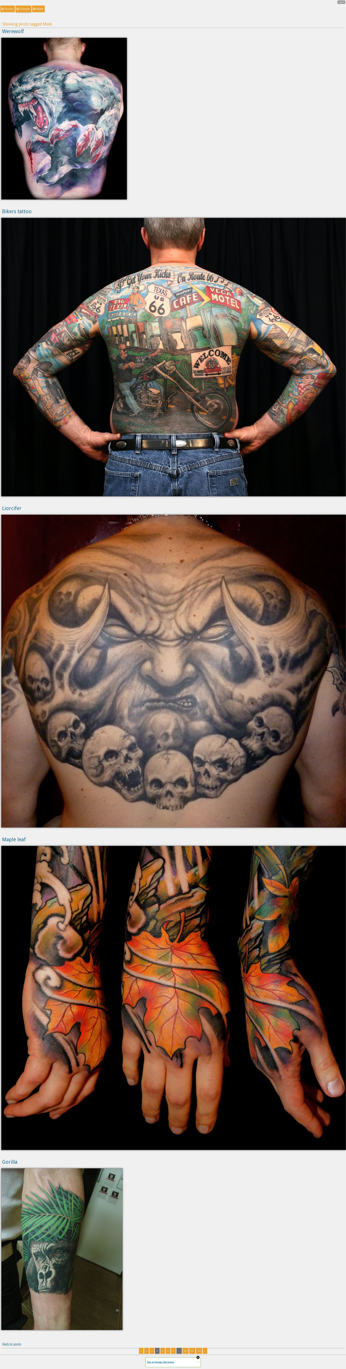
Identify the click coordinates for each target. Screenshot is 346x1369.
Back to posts (11, 1344)
